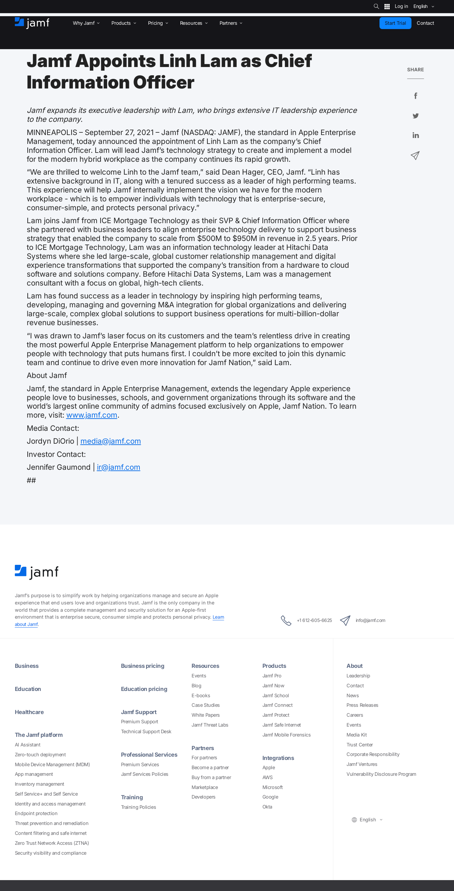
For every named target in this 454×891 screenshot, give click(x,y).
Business (27, 665)
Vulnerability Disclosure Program (381, 774)
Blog (196, 685)
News (353, 695)
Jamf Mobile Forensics (286, 734)
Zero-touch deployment (40, 754)
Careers (355, 715)
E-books (201, 695)
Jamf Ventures (362, 764)
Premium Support (139, 721)
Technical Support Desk (146, 731)
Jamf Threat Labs (210, 725)
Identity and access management (50, 803)
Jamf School (275, 695)
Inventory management (39, 784)
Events (199, 675)
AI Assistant (28, 744)
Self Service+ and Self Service (46, 794)
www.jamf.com (91, 414)
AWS (267, 777)
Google (270, 797)
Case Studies (206, 705)
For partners (204, 757)
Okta (267, 806)
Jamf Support (139, 711)
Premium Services (140, 764)
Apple (268, 767)
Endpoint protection (36, 813)
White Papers (206, 715)
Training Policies (138, 807)
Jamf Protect (275, 715)
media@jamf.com (110, 440)
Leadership (358, 675)
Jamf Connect (277, 705)
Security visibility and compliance (50, 853)
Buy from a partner (211, 777)
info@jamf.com (367, 620)
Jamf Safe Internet (281, 725)
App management (34, 774)
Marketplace (205, 787)
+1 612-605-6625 (301, 620)
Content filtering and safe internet (50, 833)
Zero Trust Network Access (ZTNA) (52, 843)
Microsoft (272, 787)
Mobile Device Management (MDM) (52, 764)
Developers (204, 797)
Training (132, 797)
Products (275, 665)
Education (29, 688)
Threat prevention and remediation (51, 823)
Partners (203, 747)
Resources (206, 665)
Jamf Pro (271, 675)
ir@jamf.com (118, 467)
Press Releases (362, 705)
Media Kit (357, 734)
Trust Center (360, 744)
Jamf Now (273, 685)
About (355, 665)
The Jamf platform (40, 734)
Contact (355, 685)
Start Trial (395, 23)
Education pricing (145, 688)
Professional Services (151, 754)
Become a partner (210, 767)
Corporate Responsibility (373, 754)
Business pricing (143, 665)
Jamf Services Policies (144, 774)
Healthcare (30, 711)
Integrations (279, 757)
